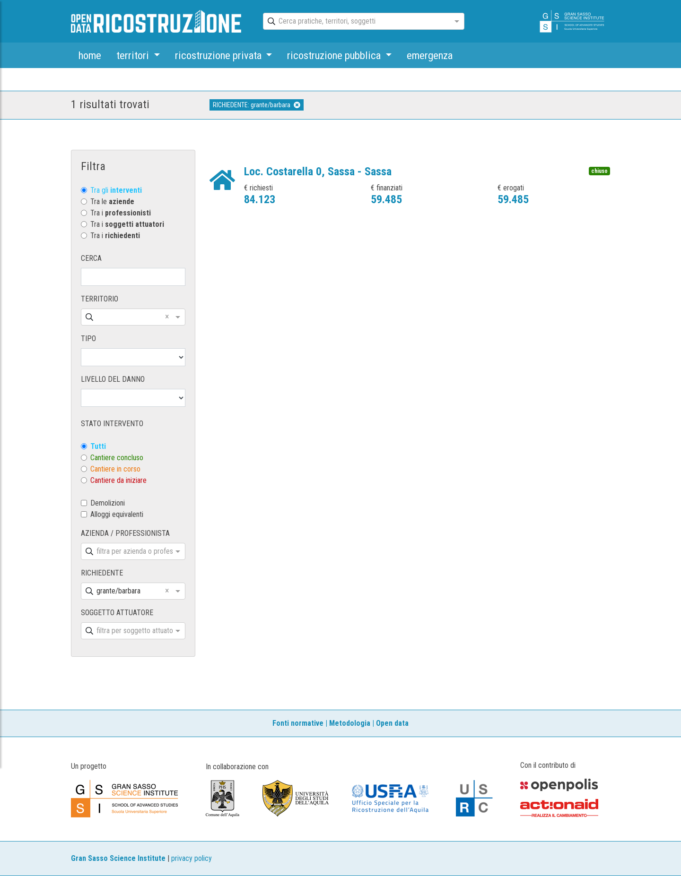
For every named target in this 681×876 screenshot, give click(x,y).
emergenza (430, 55)
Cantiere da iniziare (118, 480)
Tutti (98, 446)
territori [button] (133, 55)
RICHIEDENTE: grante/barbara (256, 105)
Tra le (112, 201)
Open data (392, 723)
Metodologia (349, 723)
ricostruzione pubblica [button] (335, 55)
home (90, 55)
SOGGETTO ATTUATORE (117, 612)
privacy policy (191, 858)
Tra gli (116, 190)
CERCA (91, 258)
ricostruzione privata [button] (219, 55)
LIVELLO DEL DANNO (113, 379)
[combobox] (355, 22)
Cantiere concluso (116, 457)
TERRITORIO (99, 298)
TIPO (88, 338)
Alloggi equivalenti (116, 514)
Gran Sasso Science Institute (118, 858)
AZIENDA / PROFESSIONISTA (125, 533)
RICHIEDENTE (102, 572)
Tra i (120, 212)
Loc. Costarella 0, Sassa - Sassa (318, 171)
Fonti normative (297, 723)
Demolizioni (107, 502)
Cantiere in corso (115, 468)
